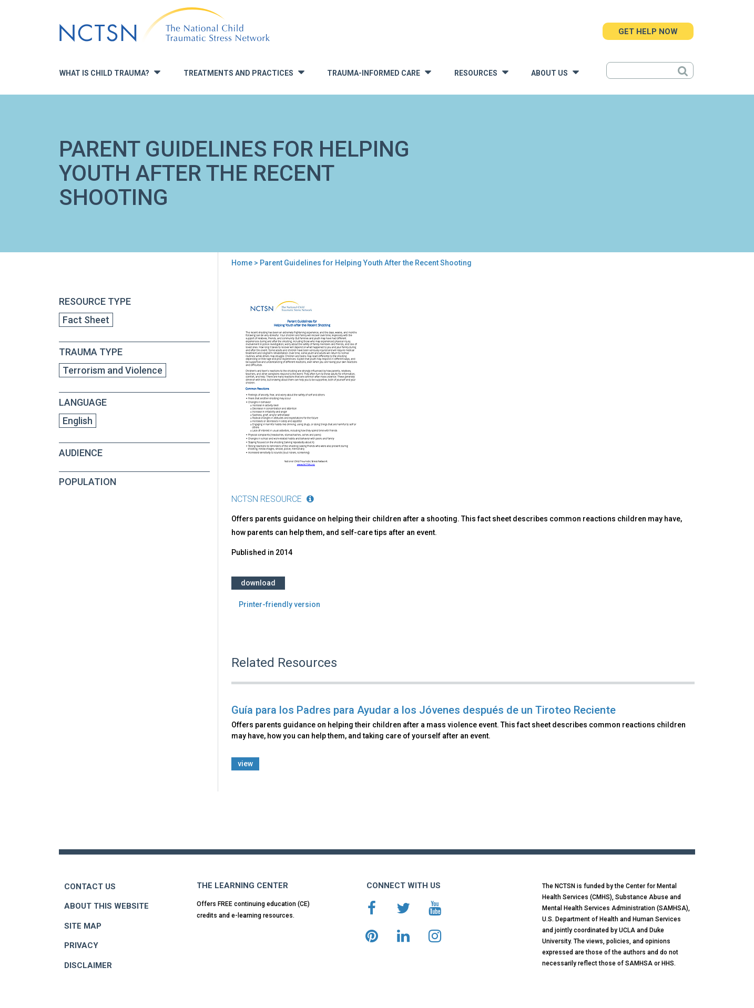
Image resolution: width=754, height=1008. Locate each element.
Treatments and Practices (244, 72)
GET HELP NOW (648, 31)
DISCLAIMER (88, 965)
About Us (555, 72)
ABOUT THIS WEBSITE (106, 906)
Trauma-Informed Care (379, 72)
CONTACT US (90, 886)
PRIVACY (81, 945)
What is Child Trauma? (109, 72)
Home (241, 263)
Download (258, 583)
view (245, 763)
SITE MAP (82, 926)
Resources (481, 72)
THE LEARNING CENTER (242, 885)
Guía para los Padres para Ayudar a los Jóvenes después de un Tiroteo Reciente (423, 710)
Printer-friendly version (279, 604)
